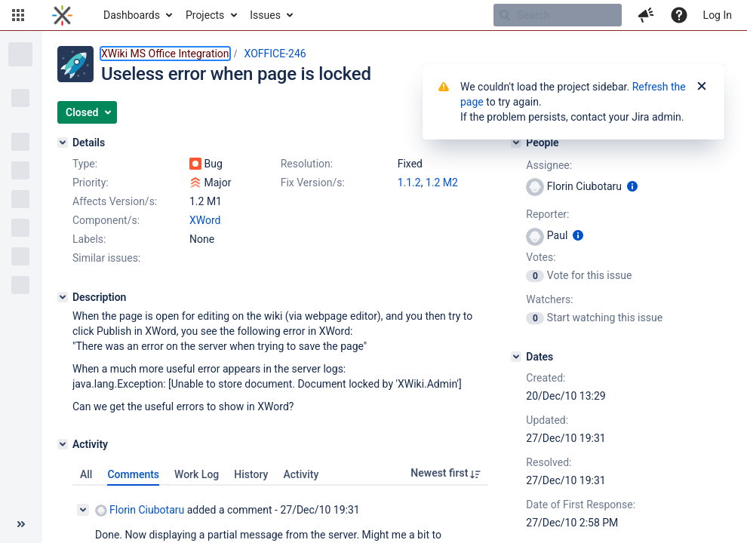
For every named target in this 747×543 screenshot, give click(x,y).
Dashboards (131, 15)
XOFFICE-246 (275, 54)
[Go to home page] (62, 15)
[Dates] (516, 356)
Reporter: (547, 214)
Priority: (90, 182)
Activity (300, 474)
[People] (516, 142)
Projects (205, 15)
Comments (133, 474)
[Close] (701, 86)
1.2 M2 (442, 182)
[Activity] (62, 444)
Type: (84, 164)
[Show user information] (632, 186)
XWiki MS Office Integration (165, 54)
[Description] (62, 297)
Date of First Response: (580, 505)
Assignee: (549, 165)
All (86, 474)
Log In (717, 15)
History (251, 474)
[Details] (62, 142)
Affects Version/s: (114, 201)
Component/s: (106, 220)
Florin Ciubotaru (139, 510)
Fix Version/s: (313, 182)
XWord (204, 220)
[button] (18, 15)
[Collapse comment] (83, 510)
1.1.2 (409, 182)
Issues (265, 15)
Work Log (196, 474)
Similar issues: (106, 258)
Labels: (89, 239)
